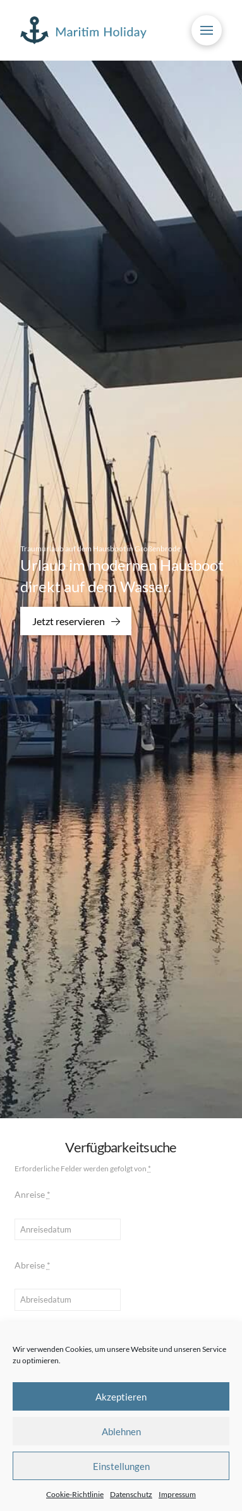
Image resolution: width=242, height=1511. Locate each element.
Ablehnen (121, 1431)
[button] (206, 30)
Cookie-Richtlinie (75, 1494)
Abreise (33, 1265)
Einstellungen (121, 1466)
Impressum (177, 1494)
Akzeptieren (121, 1396)
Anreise (33, 1194)
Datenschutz (131, 1494)
